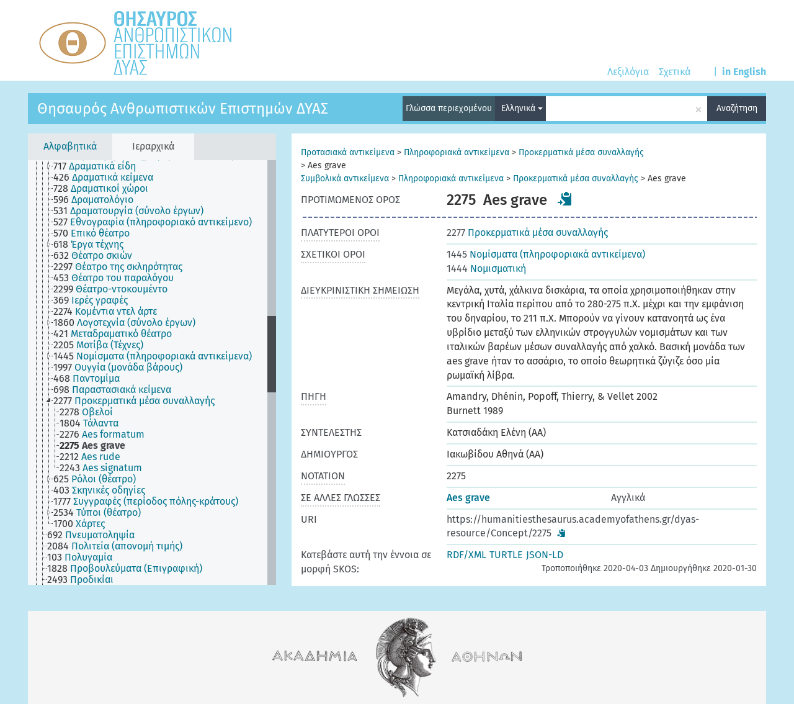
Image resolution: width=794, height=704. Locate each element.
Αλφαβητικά (70, 146)
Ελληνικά (522, 108)
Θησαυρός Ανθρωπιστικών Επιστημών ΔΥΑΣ (182, 108)
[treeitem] (100, 166)
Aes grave (468, 497)
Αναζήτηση (736, 108)
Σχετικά (674, 72)
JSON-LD (544, 555)
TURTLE (506, 555)
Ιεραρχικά (153, 146)
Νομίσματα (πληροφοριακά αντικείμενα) (546, 254)
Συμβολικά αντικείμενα (345, 178)
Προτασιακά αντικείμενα (348, 152)
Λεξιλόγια (628, 72)
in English (744, 72)
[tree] (152, 372)
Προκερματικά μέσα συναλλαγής (581, 152)
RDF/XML (466, 555)
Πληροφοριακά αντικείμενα (456, 152)
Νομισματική (486, 268)
